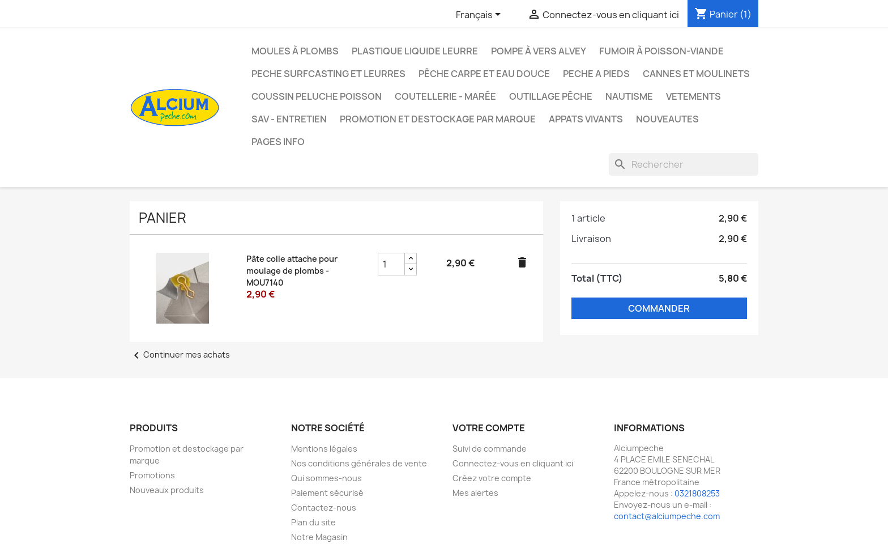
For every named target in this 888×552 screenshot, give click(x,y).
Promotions (152, 475)
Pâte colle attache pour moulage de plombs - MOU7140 (292, 270)
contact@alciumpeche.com (667, 516)
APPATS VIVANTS (586, 119)
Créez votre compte (491, 478)
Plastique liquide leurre (415, 51)
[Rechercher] (683, 164)
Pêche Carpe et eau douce (484, 73)
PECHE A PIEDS (596, 73)
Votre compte (488, 428)
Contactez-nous (323, 507)
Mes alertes (475, 492)
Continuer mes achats (180, 354)
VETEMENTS (693, 96)
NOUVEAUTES (667, 119)
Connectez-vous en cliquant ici (512, 463)
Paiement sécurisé (327, 492)
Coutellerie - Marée (445, 96)
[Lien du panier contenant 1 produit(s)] (723, 14)
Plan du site (313, 522)
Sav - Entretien (289, 119)
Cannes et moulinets (696, 73)
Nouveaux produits (167, 490)
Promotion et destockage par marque (438, 119)
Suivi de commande (489, 448)
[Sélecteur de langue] (480, 15)
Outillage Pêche (550, 96)
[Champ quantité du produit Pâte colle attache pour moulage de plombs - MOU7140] (391, 264)
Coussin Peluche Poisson (316, 96)
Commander (659, 308)
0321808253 (697, 493)
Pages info (278, 141)
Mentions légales (324, 448)
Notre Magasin (319, 537)
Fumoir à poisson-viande (661, 51)
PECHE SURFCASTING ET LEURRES (328, 73)
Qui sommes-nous (326, 478)
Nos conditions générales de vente (359, 463)
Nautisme (629, 96)
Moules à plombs (295, 51)
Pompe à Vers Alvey (538, 51)
